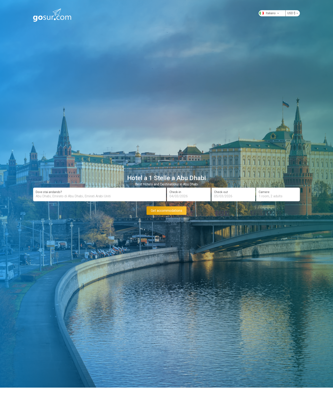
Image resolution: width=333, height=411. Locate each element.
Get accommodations (166, 210)
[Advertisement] (166, 400)
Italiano (269, 13)
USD (292, 13)
